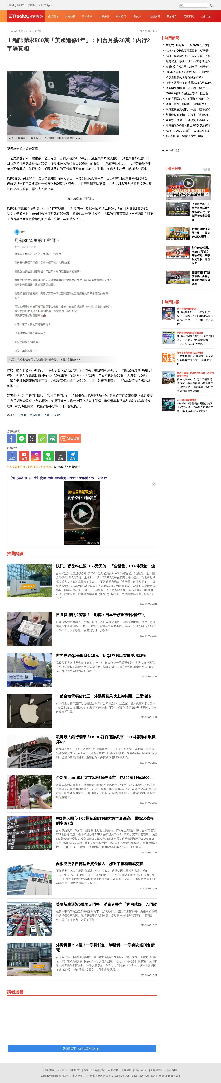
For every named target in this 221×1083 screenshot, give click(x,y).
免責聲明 (171, 1070)
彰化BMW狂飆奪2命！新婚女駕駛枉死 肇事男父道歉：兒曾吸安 (201, 255)
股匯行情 (121, 16)
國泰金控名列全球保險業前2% (184, 77)
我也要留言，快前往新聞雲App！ (82, 1048)
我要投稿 (48, 1070)
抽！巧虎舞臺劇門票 (186, 308)
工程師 (22, 414)
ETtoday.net (119, 1075)
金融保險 (104, 16)
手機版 (31, 1)
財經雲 (26, 16)
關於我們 (75, 1070)
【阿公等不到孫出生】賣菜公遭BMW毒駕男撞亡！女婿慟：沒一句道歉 (58, 478)
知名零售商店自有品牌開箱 (190, 352)
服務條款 (126, 1070)
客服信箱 (113, 1070)
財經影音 (155, 16)
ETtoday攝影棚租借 (186, 400)
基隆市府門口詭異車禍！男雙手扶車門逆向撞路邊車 (201, 278)
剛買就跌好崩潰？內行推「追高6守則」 (190, 114)
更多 (206, 169)
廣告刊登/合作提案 (94, 1070)
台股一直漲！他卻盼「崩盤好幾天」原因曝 (192, 104)
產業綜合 (172, 16)
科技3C (138, 16)
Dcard (56, 414)
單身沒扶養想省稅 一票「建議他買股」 (190, 109)
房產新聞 (189, 16)
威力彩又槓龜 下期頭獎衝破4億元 (187, 120)
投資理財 (53, 16)
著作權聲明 (156, 1070)
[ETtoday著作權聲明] (66, 466)
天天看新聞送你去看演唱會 (190, 332)
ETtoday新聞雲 (15, 1)
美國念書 (35, 414)
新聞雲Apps (45, 1)
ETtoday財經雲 (171, 150)
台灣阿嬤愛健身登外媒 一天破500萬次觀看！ (201, 232)
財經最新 (70, 16)
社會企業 (205, 16)
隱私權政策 (140, 1070)
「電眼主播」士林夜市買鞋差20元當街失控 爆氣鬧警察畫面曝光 (201, 212)
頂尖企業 (87, 16)
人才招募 (62, 1070)
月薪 (46, 414)
